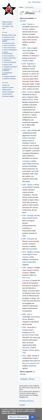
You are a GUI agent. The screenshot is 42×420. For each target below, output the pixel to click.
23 (31, 332)
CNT (24, 278)
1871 (24, 48)
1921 (24, 130)
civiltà (36, 174)
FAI (28, 278)
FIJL (34, 275)
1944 (24, 215)
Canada (33, 347)
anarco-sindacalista (29, 262)
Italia (24, 37)
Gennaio (31, 379)
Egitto (29, 356)
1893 (24, 64)
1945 (24, 239)
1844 (24, 24)
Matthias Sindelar (33, 187)
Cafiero (31, 61)
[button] (18, 417)
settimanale (35, 71)
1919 (24, 92)
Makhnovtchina (27, 99)
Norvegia (30, 215)
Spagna (30, 252)
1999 (24, 267)
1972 (24, 252)
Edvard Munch (32, 218)
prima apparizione (31, 363)
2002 (24, 314)
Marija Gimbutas (32, 164)
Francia (29, 24)
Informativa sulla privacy (26, 401)
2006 (24, 327)
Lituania (27, 161)
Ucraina (30, 92)
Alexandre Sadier (28, 84)
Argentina (30, 64)
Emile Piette (34, 81)
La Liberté (32, 74)
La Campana (33, 56)
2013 (24, 356)
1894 (36, 89)
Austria (29, 185)
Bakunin (33, 58)
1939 (24, 185)
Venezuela (30, 327)
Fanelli (24, 61)
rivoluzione (26, 127)
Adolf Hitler (26, 202)
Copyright (22, 405)
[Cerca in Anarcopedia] (36, 11)
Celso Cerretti (32, 40)
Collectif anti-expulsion (30, 283)
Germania (30, 239)
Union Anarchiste (31, 249)
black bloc (32, 366)
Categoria (23, 379)
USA (28, 314)
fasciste (33, 135)
